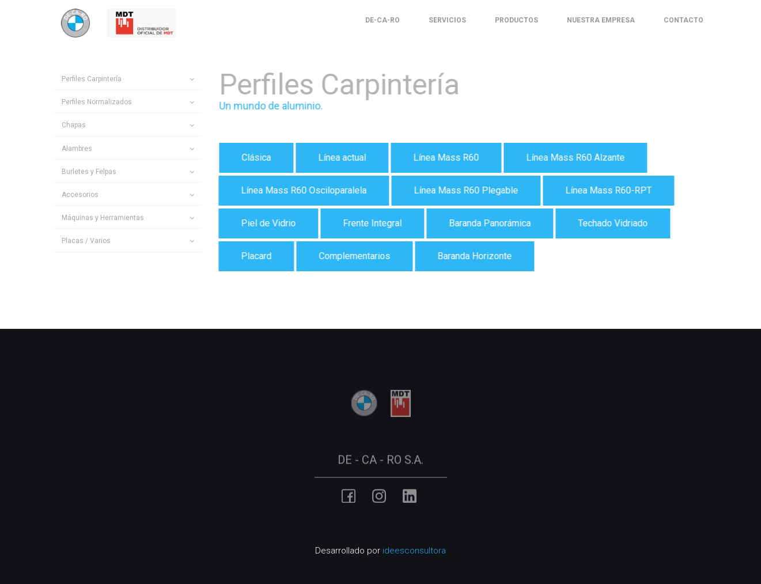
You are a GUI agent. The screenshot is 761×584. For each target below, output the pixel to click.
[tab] (128, 79)
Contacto (683, 20)
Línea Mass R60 (445, 157)
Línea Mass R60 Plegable (464, 190)
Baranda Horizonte (473, 256)
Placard (255, 256)
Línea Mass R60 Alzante (574, 157)
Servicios (447, 20)
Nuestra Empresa (601, 20)
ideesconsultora (414, 550)
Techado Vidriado (611, 223)
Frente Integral (371, 223)
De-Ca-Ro (382, 20)
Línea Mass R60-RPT (607, 190)
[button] (128, 79)
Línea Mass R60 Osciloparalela (302, 190)
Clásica (255, 157)
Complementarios (353, 256)
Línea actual (341, 157)
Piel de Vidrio (267, 223)
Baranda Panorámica (488, 223)
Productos (516, 20)
